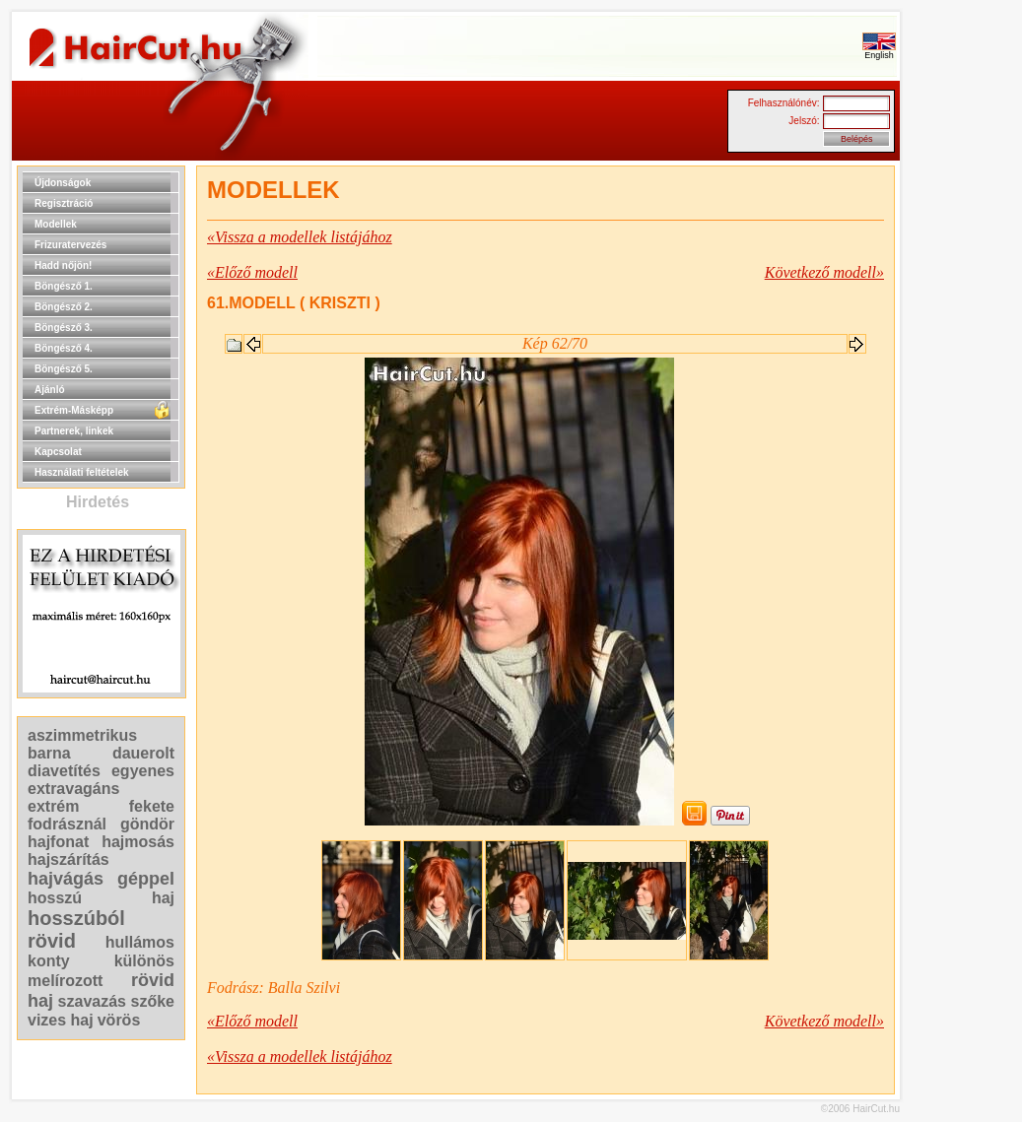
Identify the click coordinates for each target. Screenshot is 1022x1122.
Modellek (55, 224)
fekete (151, 806)
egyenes (142, 770)
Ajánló (49, 389)
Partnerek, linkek (73, 431)
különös (144, 961)
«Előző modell (252, 272)
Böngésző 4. (63, 348)
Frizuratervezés (70, 244)
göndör (147, 824)
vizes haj (61, 1020)
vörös (119, 1020)
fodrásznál (67, 824)
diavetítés (64, 770)
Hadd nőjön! (63, 265)
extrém (53, 806)
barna (49, 753)
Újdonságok (62, 182)
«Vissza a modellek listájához (299, 237)
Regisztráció (63, 203)
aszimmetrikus (82, 735)
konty (49, 961)
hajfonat (58, 841)
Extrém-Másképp (73, 410)
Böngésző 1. (63, 286)
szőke (152, 1001)
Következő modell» (824, 272)
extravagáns (73, 788)
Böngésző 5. (63, 368)
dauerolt (143, 753)
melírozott (65, 980)
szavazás (92, 1001)
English (879, 51)
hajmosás (138, 841)
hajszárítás (68, 859)
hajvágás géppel (101, 879)
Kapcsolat (58, 451)
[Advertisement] (963, 461)
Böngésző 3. (63, 327)
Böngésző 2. (63, 306)
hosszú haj (101, 898)
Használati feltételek (81, 472)
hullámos (139, 942)
